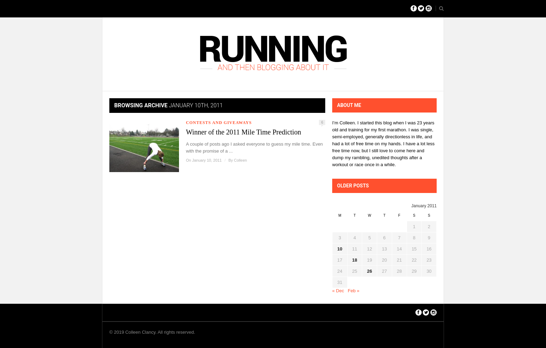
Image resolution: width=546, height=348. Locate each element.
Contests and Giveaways (219, 122)
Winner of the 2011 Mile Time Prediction (243, 132)
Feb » (353, 290)
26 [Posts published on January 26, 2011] (369, 271)
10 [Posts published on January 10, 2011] (339, 249)
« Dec (338, 290)
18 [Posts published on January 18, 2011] (354, 260)
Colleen (240, 160)
